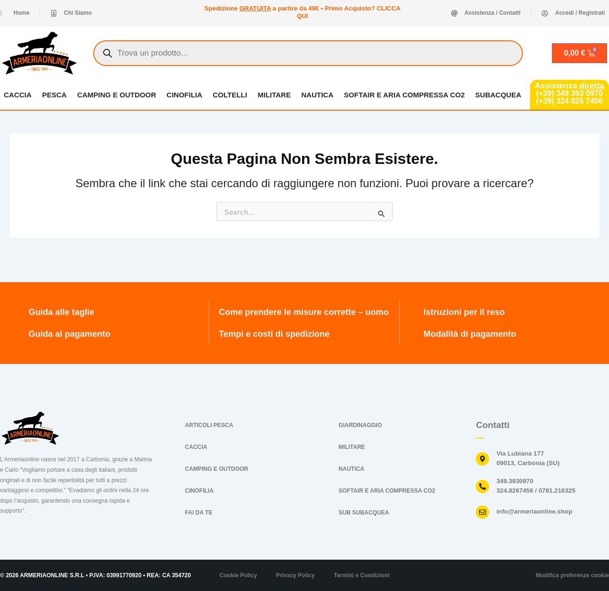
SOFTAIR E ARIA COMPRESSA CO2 (404, 95)
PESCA (54, 95)
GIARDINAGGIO (360, 425)
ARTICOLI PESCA (209, 425)
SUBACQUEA (498, 95)
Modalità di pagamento (469, 334)
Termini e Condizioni (361, 575)
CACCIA (17, 95)
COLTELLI (230, 95)
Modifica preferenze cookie (572, 575)
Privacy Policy (295, 575)
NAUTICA (317, 95)
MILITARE (274, 95)
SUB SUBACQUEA (364, 512)
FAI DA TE (199, 512)
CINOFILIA (184, 95)
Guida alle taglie (61, 312)
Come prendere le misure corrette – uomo (304, 312)
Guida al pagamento (69, 334)
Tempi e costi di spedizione (274, 334)
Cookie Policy (238, 575)
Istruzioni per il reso (464, 312)
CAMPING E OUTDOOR (116, 95)
